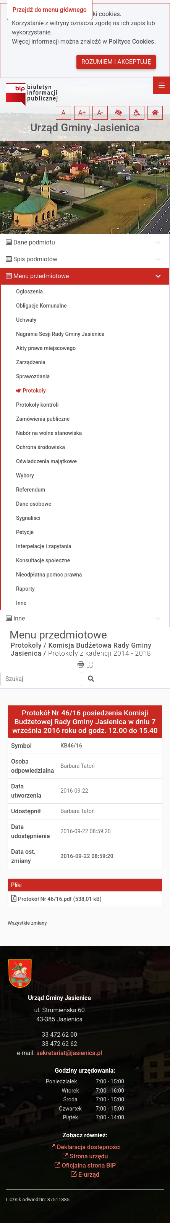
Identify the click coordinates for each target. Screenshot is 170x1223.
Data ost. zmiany (23, 856)
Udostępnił (26, 811)
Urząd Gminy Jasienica (85, 127)
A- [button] (100, 112)
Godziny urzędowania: (85, 1070)
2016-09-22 (74, 791)
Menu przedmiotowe (41, 276)
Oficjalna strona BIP (85, 1165)
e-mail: (59, 1053)
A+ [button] (82, 112)
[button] (118, 113)
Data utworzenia (26, 791)
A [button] (63, 112)
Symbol (21, 745)
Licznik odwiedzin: (26, 1199)
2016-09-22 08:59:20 (85, 831)
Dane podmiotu (34, 242)
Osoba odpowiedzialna (32, 766)
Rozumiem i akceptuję (116, 61)
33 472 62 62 (59, 1043)
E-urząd (85, 1174)
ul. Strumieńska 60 (59, 1010)
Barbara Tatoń (77, 766)
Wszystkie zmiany (27, 923)
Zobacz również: (85, 1135)
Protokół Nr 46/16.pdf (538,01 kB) (56, 899)
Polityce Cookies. (132, 41)
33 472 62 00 (59, 1034)
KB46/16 (71, 746)
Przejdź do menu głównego (50, 9)
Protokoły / (29, 645)
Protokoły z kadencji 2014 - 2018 (99, 653)
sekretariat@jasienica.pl (69, 1053)
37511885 (58, 1199)
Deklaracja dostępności (85, 1147)
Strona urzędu (85, 1156)
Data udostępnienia (30, 831)
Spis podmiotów (35, 259)
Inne (19, 618)
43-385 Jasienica (59, 1019)
